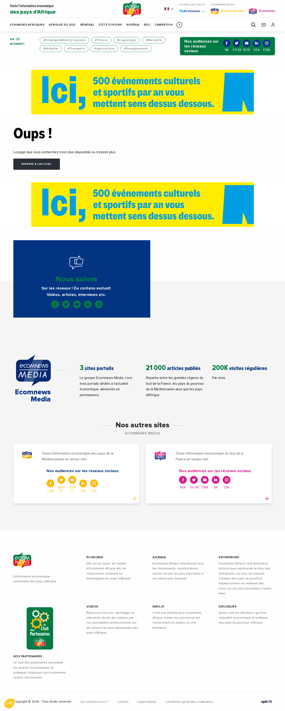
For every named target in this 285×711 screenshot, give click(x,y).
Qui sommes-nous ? (94, 701)
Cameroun (164, 24)
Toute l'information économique (63, 9)
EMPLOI (158, 606)
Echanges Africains (27, 24)
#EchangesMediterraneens (64, 40)
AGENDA (159, 557)
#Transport (76, 48)
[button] (179, 25)
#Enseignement (136, 48)
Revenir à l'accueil (36, 164)
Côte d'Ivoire (110, 24)
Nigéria (132, 24)
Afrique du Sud (62, 24)
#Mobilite (50, 48)
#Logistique (126, 40)
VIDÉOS (92, 606)
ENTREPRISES (229, 557)
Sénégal (87, 24)
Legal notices (147, 701)
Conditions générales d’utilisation (189, 701)
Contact (122, 701)
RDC (147, 24)
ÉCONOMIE (94, 557)
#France (101, 40)
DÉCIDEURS (227, 606)
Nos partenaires (27, 656)
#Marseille (154, 40)
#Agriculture (104, 48)
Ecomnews (192, 11)
